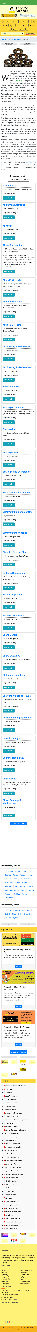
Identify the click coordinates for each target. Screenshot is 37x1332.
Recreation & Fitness (11, 1201)
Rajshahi (27, 914)
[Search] (11, 33)
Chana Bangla (10, 634)
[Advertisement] (18, 845)
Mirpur (24, 871)
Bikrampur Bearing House (16, 492)
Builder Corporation (13, 594)
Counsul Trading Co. (13, 757)
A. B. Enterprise (11, 185)
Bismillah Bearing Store (15, 552)
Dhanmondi (9, 898)
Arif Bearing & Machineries (17, 346)
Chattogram (26, 910)
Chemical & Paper (10, 1106)
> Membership (5, 1276)
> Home (3, 1270)
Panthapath (22, 890)
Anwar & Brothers (12, 324)
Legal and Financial (11, 1171)
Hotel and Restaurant (11, 1157)
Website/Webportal (11, 1225)
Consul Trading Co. (13, 738)
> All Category (5, 1278)
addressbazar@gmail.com (10, 1299)
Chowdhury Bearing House (17, 696)
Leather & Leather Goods (12, 1167)
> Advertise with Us (6, 1279)
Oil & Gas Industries (11, 1188)
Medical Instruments (11, 1178)
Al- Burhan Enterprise (14, 205)
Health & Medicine (10, 1154)
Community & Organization (13, 1113)
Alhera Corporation (12, 245)
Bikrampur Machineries (15, 532)
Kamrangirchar (20, 886)
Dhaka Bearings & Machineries (12, 801)
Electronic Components (12, 1133)
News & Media (9, 1184)
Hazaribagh (9, 883)
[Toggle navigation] (4, 3)
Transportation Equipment (13, 1218)
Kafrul (17, 883)
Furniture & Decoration (12, 1144)
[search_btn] (23, 33)
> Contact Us (4, 1281)
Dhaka (10, 910)
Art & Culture (8, 1089)
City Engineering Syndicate (17, 717)
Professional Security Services (17, 1027)
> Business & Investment (26, 1270)
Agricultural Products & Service (15, 1086)
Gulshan (8, 875)
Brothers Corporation (14, 573)
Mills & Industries (10, 1181)
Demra (26, 879)
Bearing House (10, 452)
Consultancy (8, 1123)
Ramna (31, 890)
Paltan (15, 875)
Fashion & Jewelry (10, 1137)
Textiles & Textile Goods (12, 1212)
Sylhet (15, 918)
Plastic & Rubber (10, 1195)
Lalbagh (30, 886)
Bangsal (8, 879)
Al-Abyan (7, 225)
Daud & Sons (9, 778)
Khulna (17, 910)
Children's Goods (10, 1110)
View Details (8, 198)
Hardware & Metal (10, 1150)
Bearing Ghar (9, 429)
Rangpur (8, 918)
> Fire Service (23, 1278)
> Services (4, 1274)
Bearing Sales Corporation (16, 471)
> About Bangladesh (25, 1281)
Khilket (10, 871)
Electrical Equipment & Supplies (15, 1130)
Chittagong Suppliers (14, 675)
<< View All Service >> (18, 1052)
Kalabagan (8, 886)
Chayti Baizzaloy (11, 655)
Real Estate (8, 1198)
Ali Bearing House (12, 280)
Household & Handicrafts (13, 1161)
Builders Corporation (13, 615)
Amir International (12, 301)
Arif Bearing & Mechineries (17, 367)
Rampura (8, 894)
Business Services (10, 1103)
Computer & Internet (11, 1116)
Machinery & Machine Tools (13, 1174)
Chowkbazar (17, 879)
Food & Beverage (10, 1140)
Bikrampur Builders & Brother (18, 512)
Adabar (22, 875)
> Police (22, 1279)
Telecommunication (11, 1208)
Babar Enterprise (11, 386)
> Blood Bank (23, 1272)
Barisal (7, 914)
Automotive (8, 1093)
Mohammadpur (10, 890)
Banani (17, 871)
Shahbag (17, 894)
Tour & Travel (8, 1215)
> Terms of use (5, 1283)
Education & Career (10, 1127)
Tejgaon (25, 894)
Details (18, 966)
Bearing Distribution (13, 407)
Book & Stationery (10, 1099)
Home (4, 39)
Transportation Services (12, 1222)
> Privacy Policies (24, 1283)
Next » (23, 823)
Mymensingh (16, 914)
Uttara (32, 871)
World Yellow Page (10, 1229)
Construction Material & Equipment (16, 1120)
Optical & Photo (9, 1191)
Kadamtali (25, 883)
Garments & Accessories (12, 1147)
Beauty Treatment (10, 1096)
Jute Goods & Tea (10, 1164)
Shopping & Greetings (11, 1205)
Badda (30, 875)
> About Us (4, 1272)
